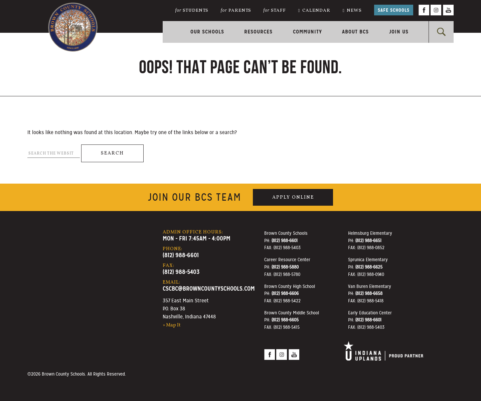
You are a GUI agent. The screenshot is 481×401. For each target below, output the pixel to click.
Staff (274, 10)
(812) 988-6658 (368, 293)
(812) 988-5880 (285, 267)
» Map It (172, 325)
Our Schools (207, 31)
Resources (258, 31)
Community (307, 31)
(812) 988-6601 (181, 255)
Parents (236, 10)
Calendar (314, 10)
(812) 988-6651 (368, 240)
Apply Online (293, 197)
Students (192, 10)
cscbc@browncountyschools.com (209, 288)
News (352, 10)
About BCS (355, 31)
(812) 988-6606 (285, 293)
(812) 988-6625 (368, 267)
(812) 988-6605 (285, 320)
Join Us (399, 31)
